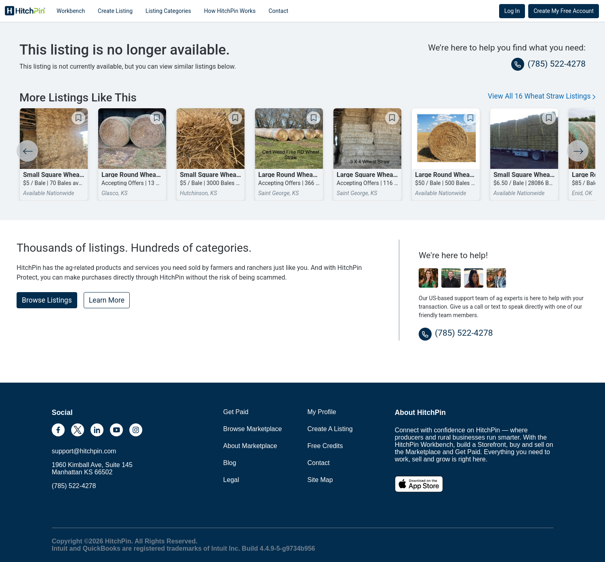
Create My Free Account (563, 11)
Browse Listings (47, 300)
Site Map (320, 479)
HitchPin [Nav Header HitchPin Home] (25, 10)
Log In (512, 11)
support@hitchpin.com (84, 451)
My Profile (322, 411)
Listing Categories (168, 11)
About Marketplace (250, 445)
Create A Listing (330, 428)
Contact (278, 11)
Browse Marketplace (252, 428)
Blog (229, 462)
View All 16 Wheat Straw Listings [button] (541, 96)
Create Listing (115, 11)
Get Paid (235, 411)
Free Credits (325, 445)
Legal (231, 479)
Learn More (106, 300)
